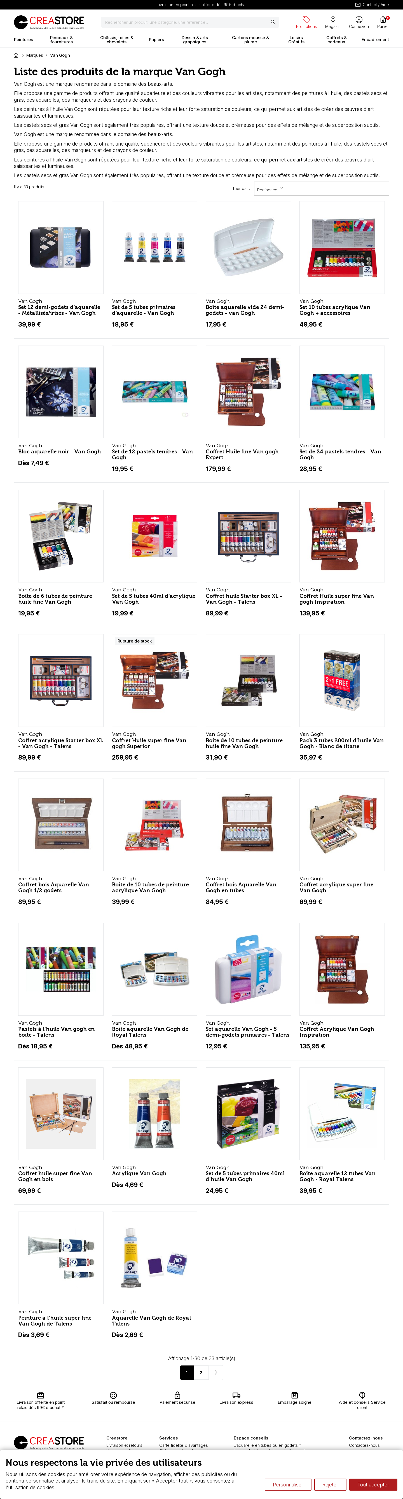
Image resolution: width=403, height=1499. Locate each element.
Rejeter (330, 1485)
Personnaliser (288, 1485)
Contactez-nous (364, 1445)
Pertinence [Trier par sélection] (271, 188)
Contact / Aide (372, 4)
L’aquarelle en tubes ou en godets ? (267, 1445)
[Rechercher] (190, 22)
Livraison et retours (124, 1445)
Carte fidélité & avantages (183, 1445)
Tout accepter (373, 1485)
